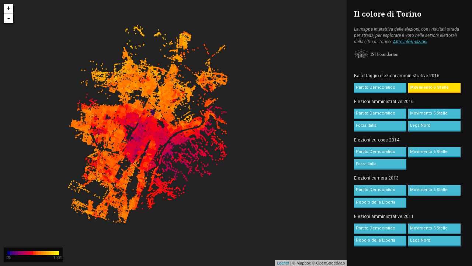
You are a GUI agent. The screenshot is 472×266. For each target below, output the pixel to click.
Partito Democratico (375, 87)
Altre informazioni (410, 41)
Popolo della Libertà (375, 202)
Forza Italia (366, 125)
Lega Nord (420, 125)
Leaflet (283, 263)
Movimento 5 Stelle (429, 87)
